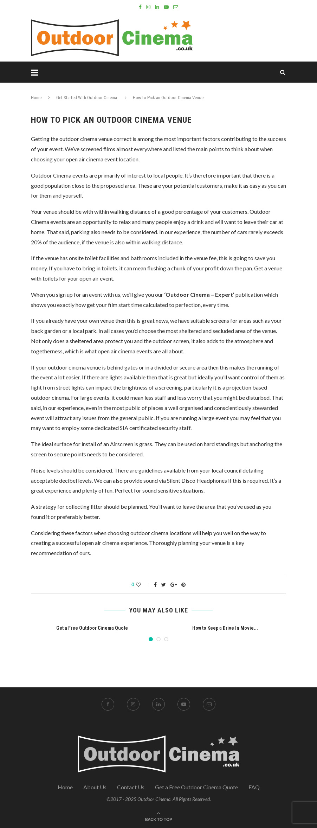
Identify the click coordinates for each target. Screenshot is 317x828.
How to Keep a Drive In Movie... (225, 628)
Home (36, 97)
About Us (94, 787)
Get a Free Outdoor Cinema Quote (92, 628)
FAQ (254, 787)
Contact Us (130, 787)
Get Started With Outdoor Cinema (86, 97)
